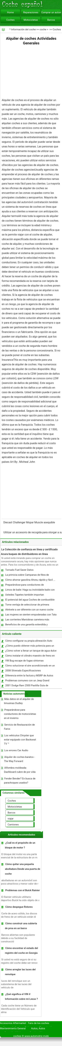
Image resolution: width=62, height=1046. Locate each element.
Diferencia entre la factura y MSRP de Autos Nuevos (29, 676)
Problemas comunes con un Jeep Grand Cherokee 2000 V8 (27, 681)
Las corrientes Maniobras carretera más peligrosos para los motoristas (27, 620)
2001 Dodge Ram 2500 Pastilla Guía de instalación (26, 686)
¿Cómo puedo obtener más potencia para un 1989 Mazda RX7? (29, 646)
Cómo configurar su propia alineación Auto (28, 640)
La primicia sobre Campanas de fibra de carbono (27, 575)
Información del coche (23, 29)
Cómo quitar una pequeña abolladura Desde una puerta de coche (22, 869)
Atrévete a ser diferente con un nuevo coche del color (29, 610)
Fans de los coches (38, 1023)
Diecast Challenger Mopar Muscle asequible (29, 522)
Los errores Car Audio (16, 750)
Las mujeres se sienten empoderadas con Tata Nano (31, 615)
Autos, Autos (38, 1028)
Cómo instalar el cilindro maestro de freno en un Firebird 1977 (30, 656)
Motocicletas (31, 19)
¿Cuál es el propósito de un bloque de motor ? (20, 845)
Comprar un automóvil (51, 12)
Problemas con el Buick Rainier (22, 890)
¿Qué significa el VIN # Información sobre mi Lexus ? (21, 996)
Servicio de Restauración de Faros (19, 726)
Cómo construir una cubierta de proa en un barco (21, 926)
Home (10, 12)
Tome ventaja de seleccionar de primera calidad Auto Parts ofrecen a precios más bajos (31, 605)
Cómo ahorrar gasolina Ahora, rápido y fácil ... (30, 579)
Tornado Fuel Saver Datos (19, 569)
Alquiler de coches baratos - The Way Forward (19, 759)
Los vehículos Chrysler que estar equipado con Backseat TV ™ (20, 739)
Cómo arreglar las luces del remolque (20, 972)
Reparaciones (30, 12)
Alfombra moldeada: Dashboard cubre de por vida (20, 769)
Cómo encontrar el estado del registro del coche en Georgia (21, 950)
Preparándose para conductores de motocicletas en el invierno (24, 585)
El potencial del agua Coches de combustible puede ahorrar (30, 600)
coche (43, 29)
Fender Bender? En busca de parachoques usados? (20, 780)
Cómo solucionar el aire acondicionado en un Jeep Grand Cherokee (30, 666)
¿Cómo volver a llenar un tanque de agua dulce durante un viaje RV (31, 651)
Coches (10, 19)
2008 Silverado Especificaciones (23, 670)
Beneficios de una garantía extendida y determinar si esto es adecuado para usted (28, 625)
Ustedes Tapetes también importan (24, 594)
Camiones (13, 824)
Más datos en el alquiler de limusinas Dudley (19, 701)
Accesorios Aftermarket (13, 1023)
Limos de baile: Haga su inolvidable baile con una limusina (30, 590)
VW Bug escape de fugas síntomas (24, 660)
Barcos (51, 19)
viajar (11, 818)
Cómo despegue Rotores (19, 906)
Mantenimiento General (13, 1028)
